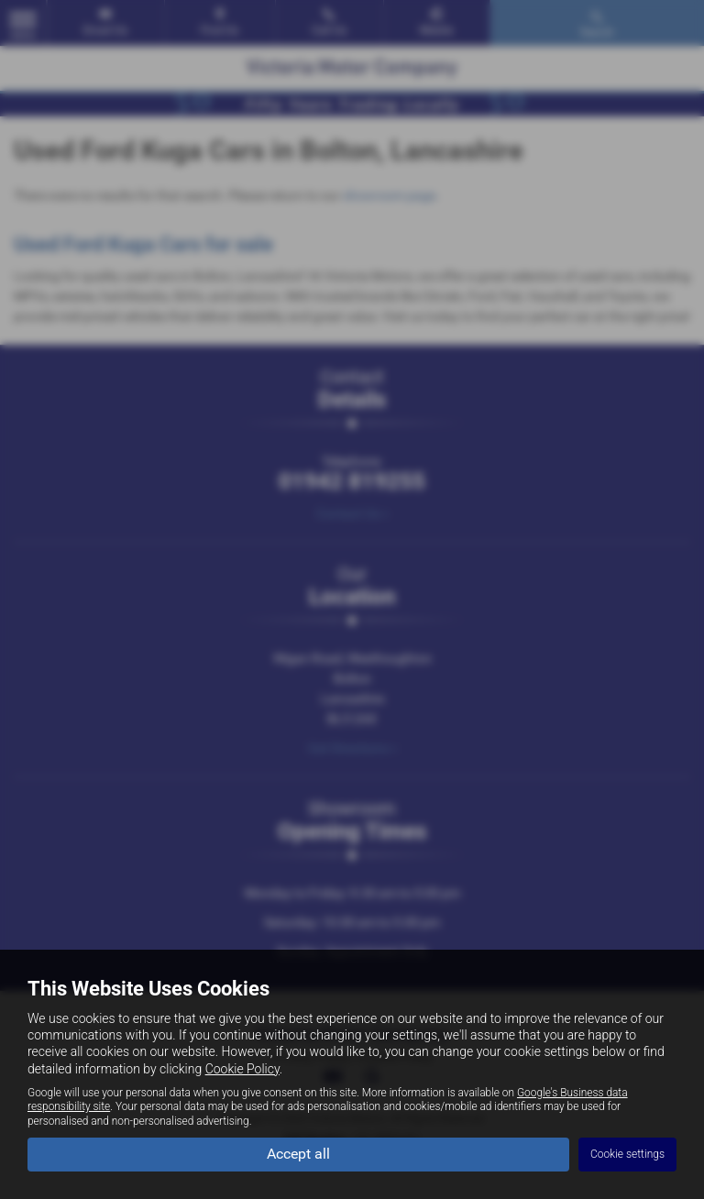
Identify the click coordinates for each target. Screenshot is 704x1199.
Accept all (298, 1153)
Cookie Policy (242, 1069)
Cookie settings (627, 1154)
